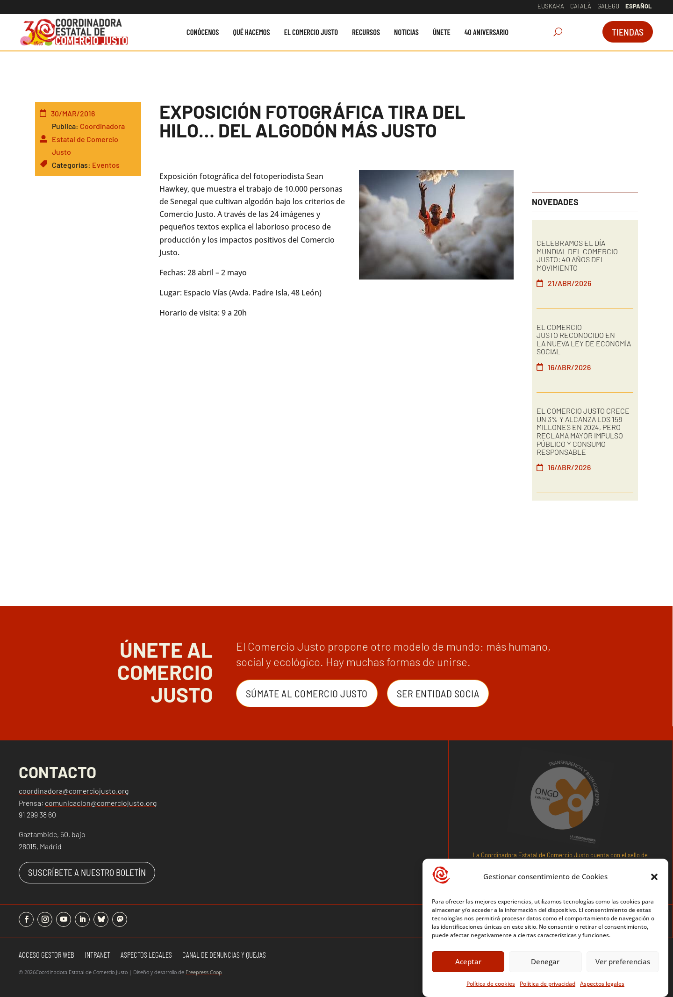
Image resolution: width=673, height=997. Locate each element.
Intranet (97, 955)
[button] (654, 877)
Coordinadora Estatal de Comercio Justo (88, 139)
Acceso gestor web (46, 955)
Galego (608, 6)
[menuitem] (202, 32)
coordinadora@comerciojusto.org (74, 790)
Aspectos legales (602, 984)
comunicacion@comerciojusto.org (101, 802)
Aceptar (468, 961)
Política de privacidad (547, 984)
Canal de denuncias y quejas (224, 955)
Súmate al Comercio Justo (307, 693)
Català (580, 6)
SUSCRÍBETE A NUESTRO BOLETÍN (87, 872)
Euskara (550, 6)
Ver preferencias (622, 961)
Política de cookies (490, 984)
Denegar (545, 961)
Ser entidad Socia (438, 693)
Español (638, 6)
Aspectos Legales (146, 955)
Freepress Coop (204, 971)
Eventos (106, 164)
